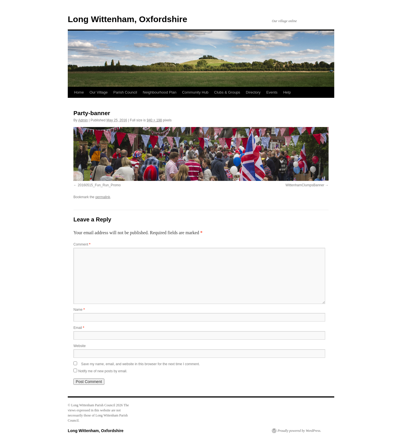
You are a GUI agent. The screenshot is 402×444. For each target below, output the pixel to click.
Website (79, 346)
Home (79, 92)
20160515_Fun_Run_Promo (99, 185)
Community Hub (195, 92)
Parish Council (125, 92)
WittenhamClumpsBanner (304, 185)
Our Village (99, 92)
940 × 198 (154, 120)
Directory (253, 92)
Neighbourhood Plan (160, 92)
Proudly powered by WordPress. (299, 431)
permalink (102, 197)
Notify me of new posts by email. (102, 371)
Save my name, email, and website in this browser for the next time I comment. (140, 364)
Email (78, 328)
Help (287, 92)
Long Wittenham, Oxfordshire (127, 19)
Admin (83, 120)
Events (272, 92)
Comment (81, 244)
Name (79, 310)
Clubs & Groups (227, 92)
